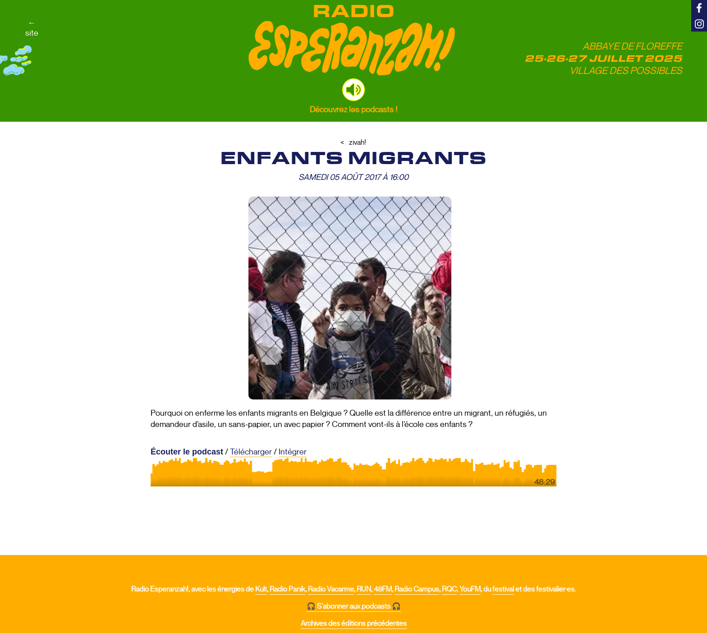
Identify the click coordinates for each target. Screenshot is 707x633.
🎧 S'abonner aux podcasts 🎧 (354, 606)
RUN (364, 589)
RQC (449, 589)
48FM (383, 589)
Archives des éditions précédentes (354, 623)
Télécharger (251, 452)
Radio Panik (287, 589)
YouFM (470, 589)
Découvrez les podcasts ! (353, 110)
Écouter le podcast (187, 451)
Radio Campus (417, 589)
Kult (261, 589)
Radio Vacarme (331, 589)
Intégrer (293, 452)
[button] (353, 89)
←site (31, 28)
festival (503, 589)
